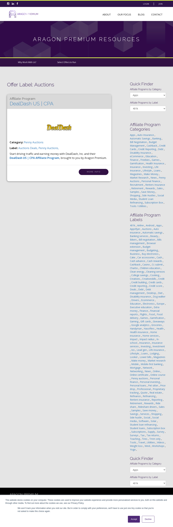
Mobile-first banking (152, 364)
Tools (133, 442)
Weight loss (136, 446)
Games (156, 159)
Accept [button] (134, 519)
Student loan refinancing (143, 424)
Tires (145, 438)
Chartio (134, 268)
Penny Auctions (33, 142)
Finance (134, 159)
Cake (133, 257)
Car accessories (146, 257)
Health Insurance (155, 163)
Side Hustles (149, 195)
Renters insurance (140, 399)
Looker (134, 357)
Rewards (150, 188)
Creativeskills (149, 278)
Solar (154, 421)
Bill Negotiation (138, 142)
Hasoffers (149, 328)
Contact (157, 14)
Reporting (157, 399)
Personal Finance (151, 181)
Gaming (134, 321)
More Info (93, 172)
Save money (150, 410)
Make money (138, 360)
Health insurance (139, 332)
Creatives (135, 278)
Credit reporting (139, 285)
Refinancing (149, 396)
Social (147, 417)
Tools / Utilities (138, 206)
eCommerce (137, 156)
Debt (161, 149)
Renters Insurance (155, 184)
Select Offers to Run (66, 62)
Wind (148, 446)
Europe (161, 303)
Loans (157, 170)
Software (144, 421)
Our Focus (124, 14)
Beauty (154, 236)
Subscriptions (138, 431)
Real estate (156, 392)
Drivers (135, 300)
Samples (135, 191)
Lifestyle (147, 170)
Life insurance (157, 350)
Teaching (135, 438)
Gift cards (146, 321)
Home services (150, 335)
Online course (157, 374)
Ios (133, 350)
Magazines (136, 174)
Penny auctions (140, 378)
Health (160, 328)
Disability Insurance (141, 152)
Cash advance (138, 261)
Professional (144, 389)
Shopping (135, 195)
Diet (160, 293)
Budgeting (152, 250)
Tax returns (153, 435)
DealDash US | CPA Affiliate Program (34, 158)
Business (135, 253)
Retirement (137, 188)
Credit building (139, 282)
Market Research (139, 177)
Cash (160, 257)
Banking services (139, 236)
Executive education (141, 307)
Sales (160, 188)
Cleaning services (155, 271)
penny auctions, (49, 148)
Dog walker (159, 296)
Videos (161, 442)
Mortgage (135, 367)
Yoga (133, 449)
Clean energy (137, 271)
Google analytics (140, 325)
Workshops (158, 446)
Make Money (151, 174)
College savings (140, 275)
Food (152, 314)
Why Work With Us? (27, 62)
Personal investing (150, 382)
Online (156, 371)
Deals (133, 289)
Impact (134, 339)
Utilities (151, 442)
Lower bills (146, 357)
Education (151, 156)
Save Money (148, 191)
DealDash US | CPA (31, 102)
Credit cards (155, 282)
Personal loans (138, 385)
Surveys (134, 435)
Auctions (147, 229)
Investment (159, 346)
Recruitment (137, 184)
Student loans (138, 428)
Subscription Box (154, 202)
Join (161, 4)
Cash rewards (155, 261)
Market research (157, 360)
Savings (134, 414)
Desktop (152, 293)
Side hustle (136, 417)
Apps (133, 135)
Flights (144, 314)
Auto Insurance (146, 135)
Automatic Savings (140, 138)
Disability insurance (141, 296)
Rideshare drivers (147, 406)
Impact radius (147, 339)
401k (133, 225)
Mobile (135, 364)
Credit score (156, 285)
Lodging (154, 353)
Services (145, 414)
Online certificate (139, 374)
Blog (141, 14)
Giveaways (159, 321)
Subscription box (156, 428)
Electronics (149, 303)
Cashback (152, 145)
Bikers (133, 239)
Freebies (145, 159)
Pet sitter (153, 385)
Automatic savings (152, 232)
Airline (140, 225)
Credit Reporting (147, 149)
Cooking (155, 275)
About (107, 14)
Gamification (137, 163)
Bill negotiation (147, 239)
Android (150, 225)
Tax (142, 435)
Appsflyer (135, 229)
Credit (161, 278)
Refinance (135, 396)
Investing (148, 167)
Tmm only (155, 438)
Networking (136, 371)
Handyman (136, 328)
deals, (34, 148)
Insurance (135, 167)
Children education (150, 268)
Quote (144, 392)
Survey (161, 431)
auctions (24, 148)
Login (146, 4)
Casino (146, 264)
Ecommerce (148, 300)
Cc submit (157, 264)
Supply (152, 431)
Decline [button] (148, 519)
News (154, 177)
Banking (157, 138)
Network (148, 367)
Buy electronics (150, 253)
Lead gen (142, 350)
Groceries (157, 325)
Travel (142, 442)
